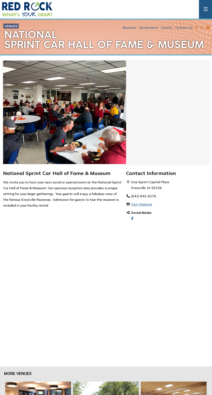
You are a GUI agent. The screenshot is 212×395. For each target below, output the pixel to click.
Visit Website (141, 204)
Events (166, 27)
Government (148, 27)
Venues (11, 26)
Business (129, 27)
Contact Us (184, 27)
